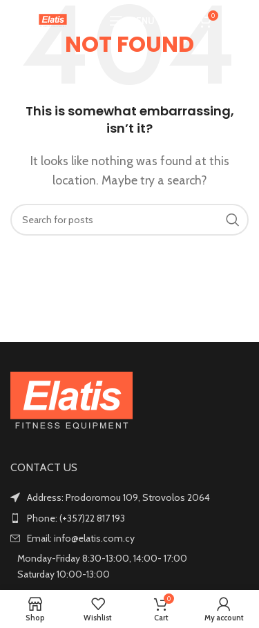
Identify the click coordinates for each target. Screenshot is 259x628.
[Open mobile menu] (132, 21)
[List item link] (129, 518)
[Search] (177, 21)
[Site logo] (52, 19)
